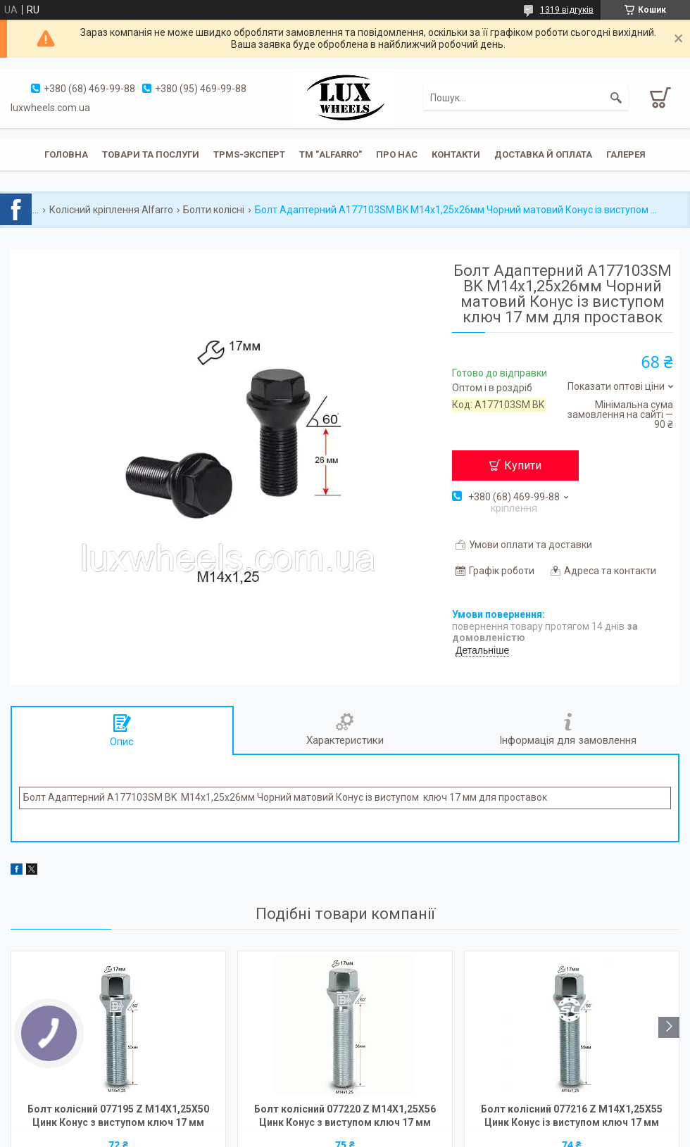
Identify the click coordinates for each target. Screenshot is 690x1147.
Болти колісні (213, 209)
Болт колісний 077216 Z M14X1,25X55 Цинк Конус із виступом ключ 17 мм (572, 1115)
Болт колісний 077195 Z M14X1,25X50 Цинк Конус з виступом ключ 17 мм (118, 1115)
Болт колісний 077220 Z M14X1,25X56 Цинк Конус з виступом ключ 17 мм (345, 1115)
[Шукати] (616, 98)
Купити (522, 465)
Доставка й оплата (543, 154)
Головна (66, 154)
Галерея (626, 154)
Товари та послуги (150, 154)
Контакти (456, 154)
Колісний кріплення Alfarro (111, 209)
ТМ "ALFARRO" (330, 154)
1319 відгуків (567, 10)
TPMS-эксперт (249, 154)
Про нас (397, 154)
